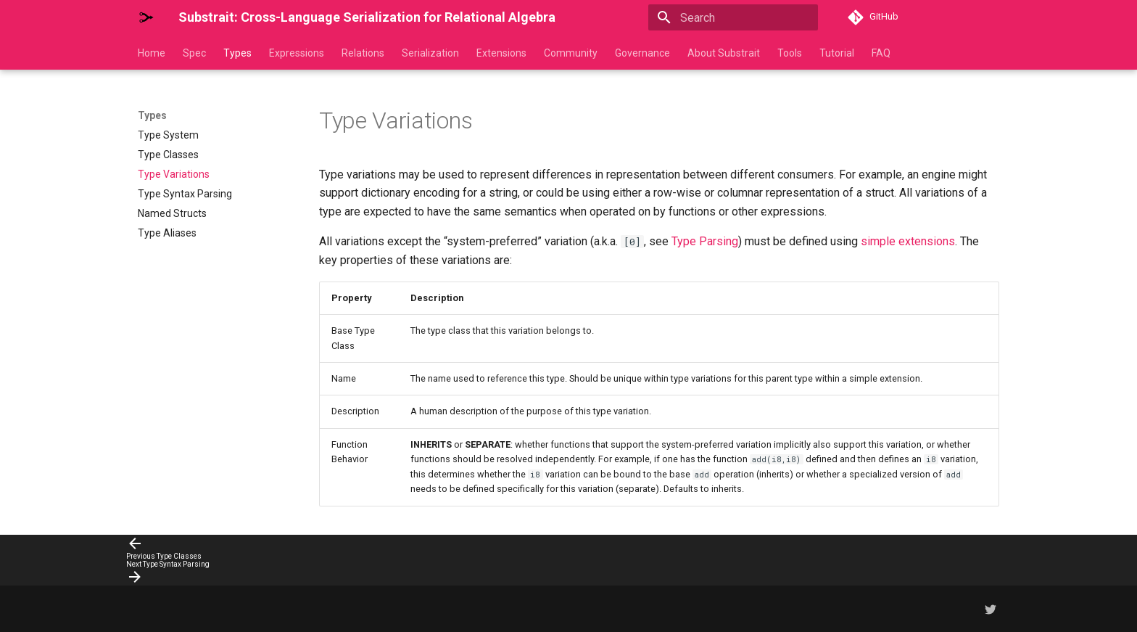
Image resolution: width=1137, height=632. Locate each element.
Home (151, 53)
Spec (194, 53)
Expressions (296, 53)
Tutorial (836, 53)
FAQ (881, 53)
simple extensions (908, 241)
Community (571, 53)
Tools (789, 53)
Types (237, 53)
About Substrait (723, 53)
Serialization (430, 53)
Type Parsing (704, 241)
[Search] (733, 17)
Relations (363, 53)
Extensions (501, 53)
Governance (642, 53)
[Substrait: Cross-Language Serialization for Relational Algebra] (146, 17)
